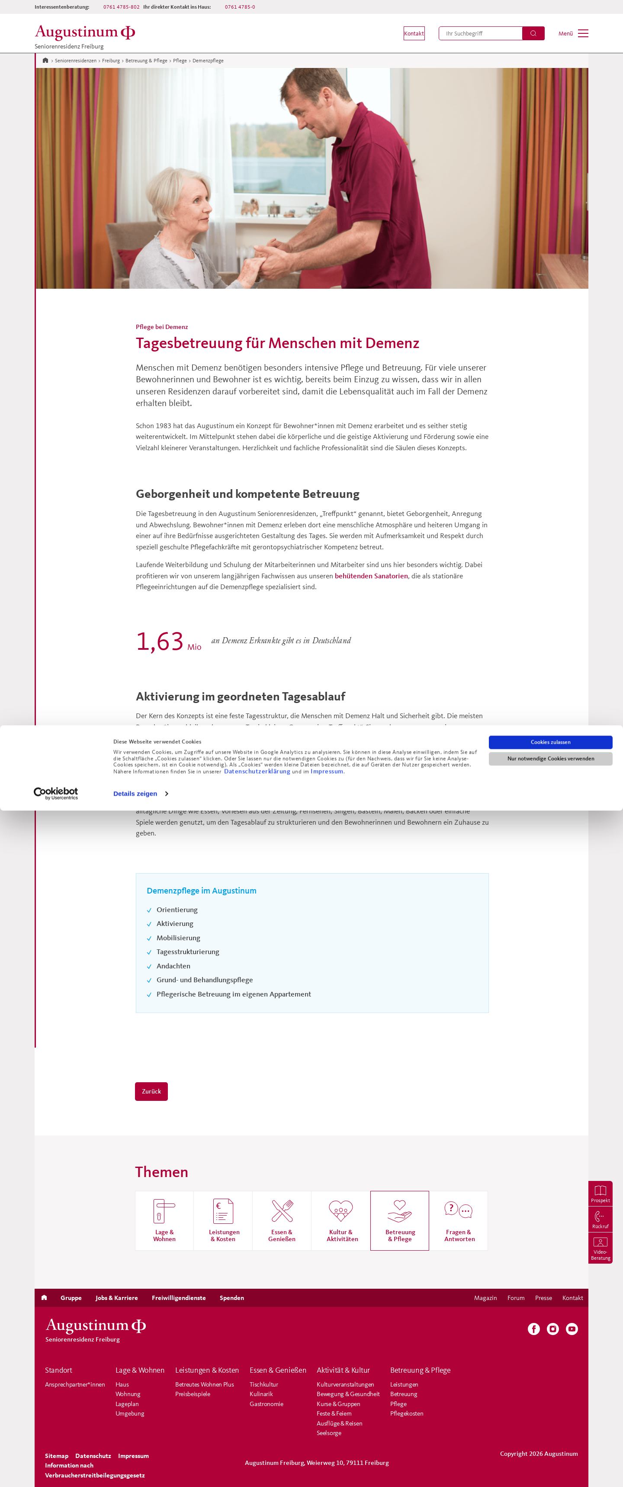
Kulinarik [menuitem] (261, 1394)
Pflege (180, 60)
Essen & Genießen (278, 1370)
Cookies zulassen (551, 1418)
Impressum (327, 1447)
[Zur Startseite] (45, 60)
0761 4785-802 (121, 6)
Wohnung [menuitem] (128, 1394)
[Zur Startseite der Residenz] (87, 33)
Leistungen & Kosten (207, 1370)
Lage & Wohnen (140, 1370)
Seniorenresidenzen (75, 60)
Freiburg (111, 60)
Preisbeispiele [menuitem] (192, 1394)
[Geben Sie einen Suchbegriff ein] (492, 33)
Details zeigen (135, 1470)
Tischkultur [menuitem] (264, 1384)
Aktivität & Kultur (343, 1370)
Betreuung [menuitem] (403, 1394)
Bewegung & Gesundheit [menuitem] (348, 1394)
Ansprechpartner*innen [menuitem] (75, 1384)
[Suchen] (533, 33)
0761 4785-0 (240, 6)
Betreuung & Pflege (146, 60)
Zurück (151, 1091)
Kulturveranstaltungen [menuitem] (345, 1384)
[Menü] (573, 33)
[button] (407, 33)
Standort (58, 1370)
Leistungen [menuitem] (404, 1384)
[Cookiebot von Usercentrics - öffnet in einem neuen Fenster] (56, 1470)
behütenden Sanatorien (371, 575)
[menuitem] (407, 33)
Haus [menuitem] (122, 1384)
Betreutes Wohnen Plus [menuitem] (204, 1384)
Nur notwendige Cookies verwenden (550, 1435)
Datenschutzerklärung (258, 1447)
